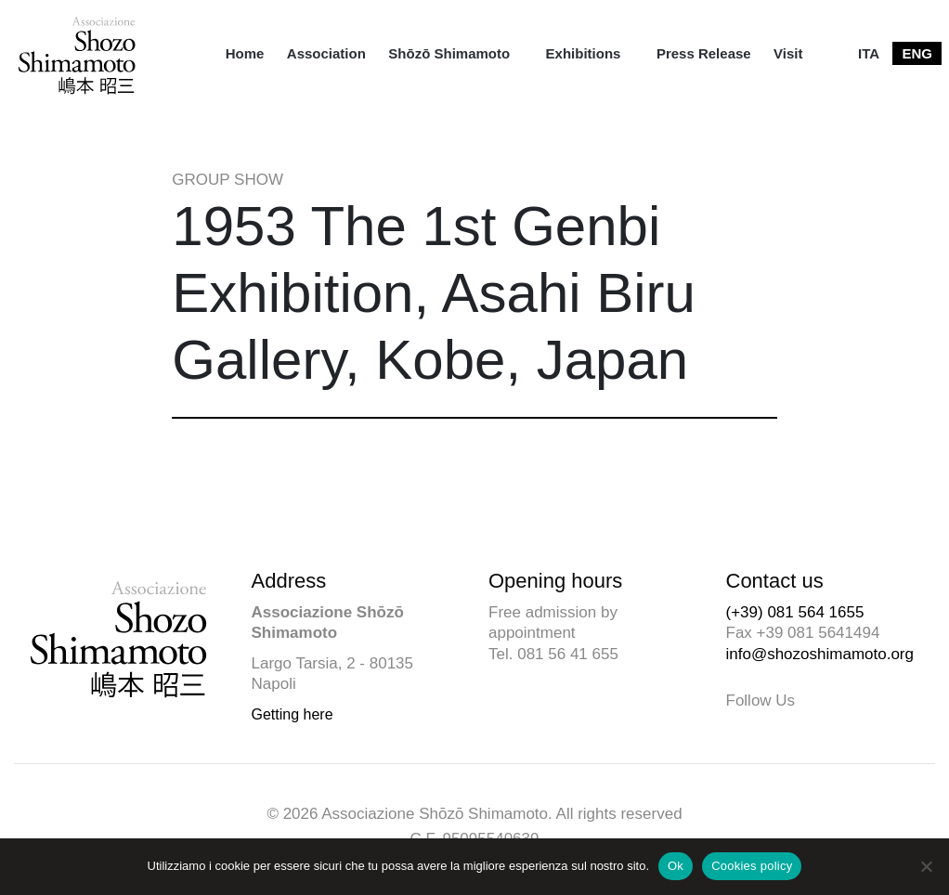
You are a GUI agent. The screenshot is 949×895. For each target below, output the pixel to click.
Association (326, 53)
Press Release (703, 53)
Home (245, 53)
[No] (925, 866)
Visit (788, 53)
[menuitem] (245, 53)
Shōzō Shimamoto (449, 53)
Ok (675, 866)
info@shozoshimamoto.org (820, 654)
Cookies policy (751, 866)
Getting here (292, 714)
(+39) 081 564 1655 (795, 612)
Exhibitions (583, 53)
